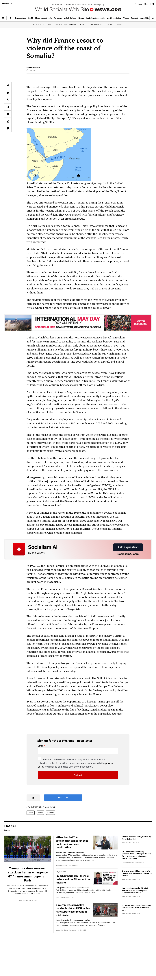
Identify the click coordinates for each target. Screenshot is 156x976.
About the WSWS (95, 25)
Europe (7, 830)
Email (41, 746)
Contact (138, 4)
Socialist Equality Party (65, 25)
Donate (120, 25)
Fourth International (41, 25)
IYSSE (82, 25)
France (30, 813)
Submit (78, 775)
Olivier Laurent (33, 67)
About (146, 4)
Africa (40, 813)
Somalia (50, 813)
